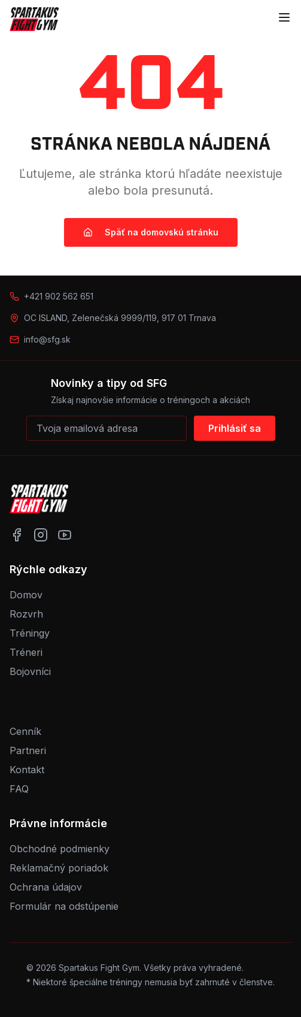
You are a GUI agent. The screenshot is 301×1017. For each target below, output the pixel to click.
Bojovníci (30, 671)
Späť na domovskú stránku (150, 232)
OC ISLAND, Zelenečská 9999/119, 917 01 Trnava (120, 318)
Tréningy (30, 633)
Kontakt (27, 770)
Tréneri (26, 652)
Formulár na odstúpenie (64, 906)
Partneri (28, 750)
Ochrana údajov (46, 887)
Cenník (25, 731)
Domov (26, 595)
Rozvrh (26, 614)
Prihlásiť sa (234, 428)
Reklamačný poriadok (59, 868)
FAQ (19, 789)
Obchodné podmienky (60, 849)
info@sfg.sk (47, 339)
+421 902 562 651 (58, 296)
